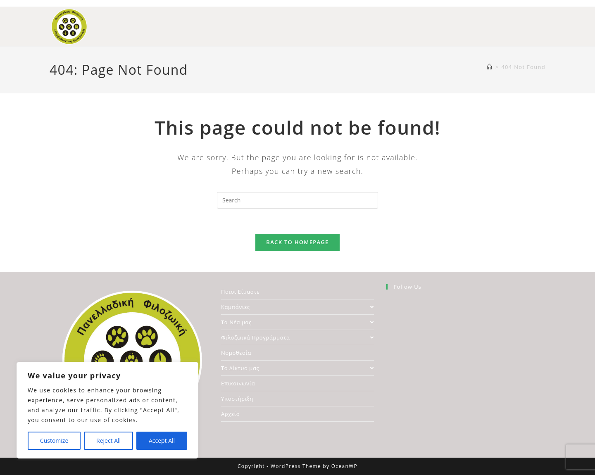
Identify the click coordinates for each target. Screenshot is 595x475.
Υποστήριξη (237, 398)
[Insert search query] (297, 200)
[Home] (490, 67)
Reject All (108, 440)
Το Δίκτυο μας (297, 368)
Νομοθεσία (236, 352)
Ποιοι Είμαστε (240, 291)
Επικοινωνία (238, 383)
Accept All (162, 440)
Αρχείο (230, 414)
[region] (107, 410)
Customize (54, 440)
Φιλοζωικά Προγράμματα (297, 337)
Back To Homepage (297, 242)
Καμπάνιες (297, 307)
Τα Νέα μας (297, 322)
